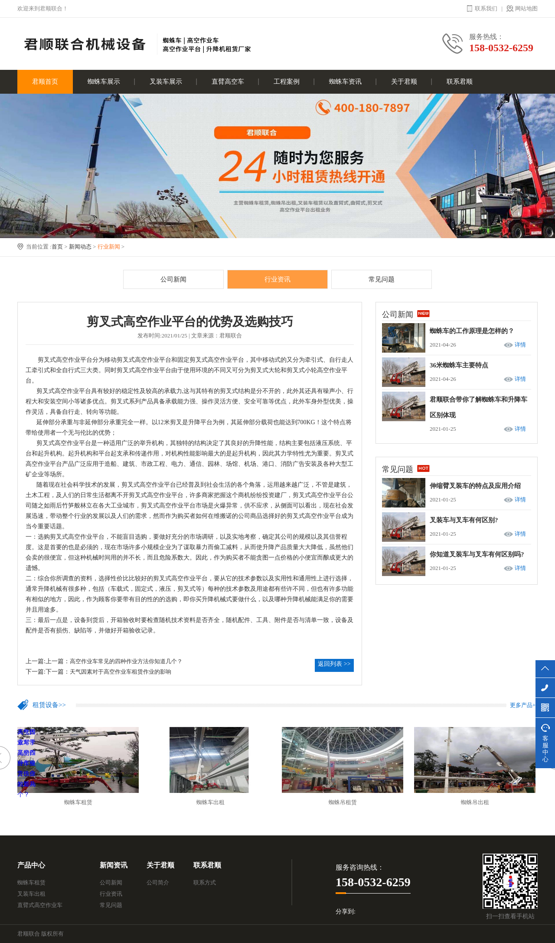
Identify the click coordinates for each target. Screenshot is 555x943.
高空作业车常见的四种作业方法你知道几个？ (126, 661)
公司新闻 (173, 279)
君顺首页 (45, 81)
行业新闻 (109, 246)
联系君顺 (460, 81)
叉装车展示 (166, 81)
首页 (57, 246)
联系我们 (486, 8)
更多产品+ (522, 705)
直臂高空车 (228, 81)
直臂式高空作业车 (39, 905)
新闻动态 (80, 246)
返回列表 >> (334, 664)
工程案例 (287, 81)
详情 (520, 344)
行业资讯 (277, 279)
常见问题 (382, 279)
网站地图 (526, 8)
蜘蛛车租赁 (31, 882)
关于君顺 (404, 81)
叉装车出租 (31, 894)
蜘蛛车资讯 (345, 81)
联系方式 (204, 882)
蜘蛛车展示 (104, 81)
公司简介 (158, 882)
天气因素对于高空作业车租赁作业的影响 (120, 671)
